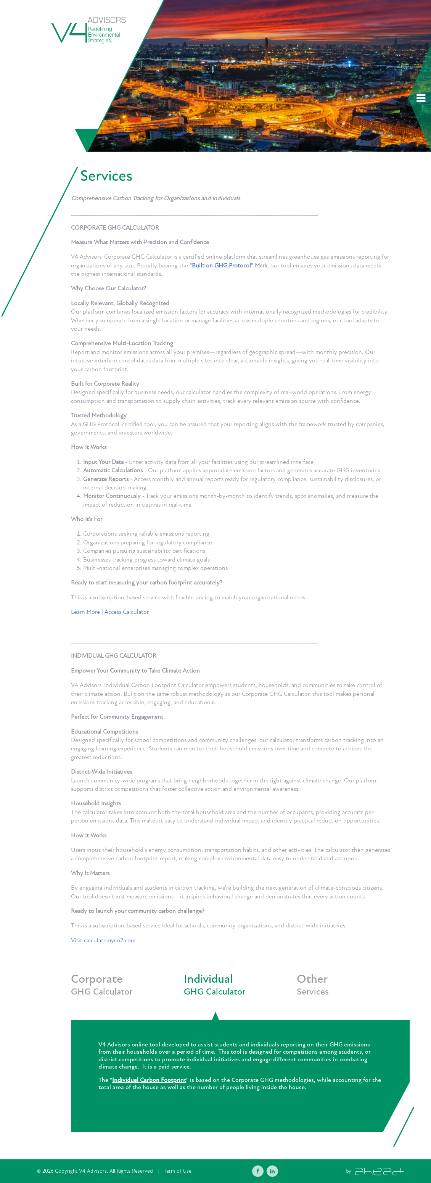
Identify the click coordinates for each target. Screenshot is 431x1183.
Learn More (85, 612)
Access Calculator (127, 612)
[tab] (127, 996)
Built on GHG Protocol (221, 265)
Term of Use (177, 1171)
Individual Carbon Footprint (149, 1080)
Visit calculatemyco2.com (103, 940)
